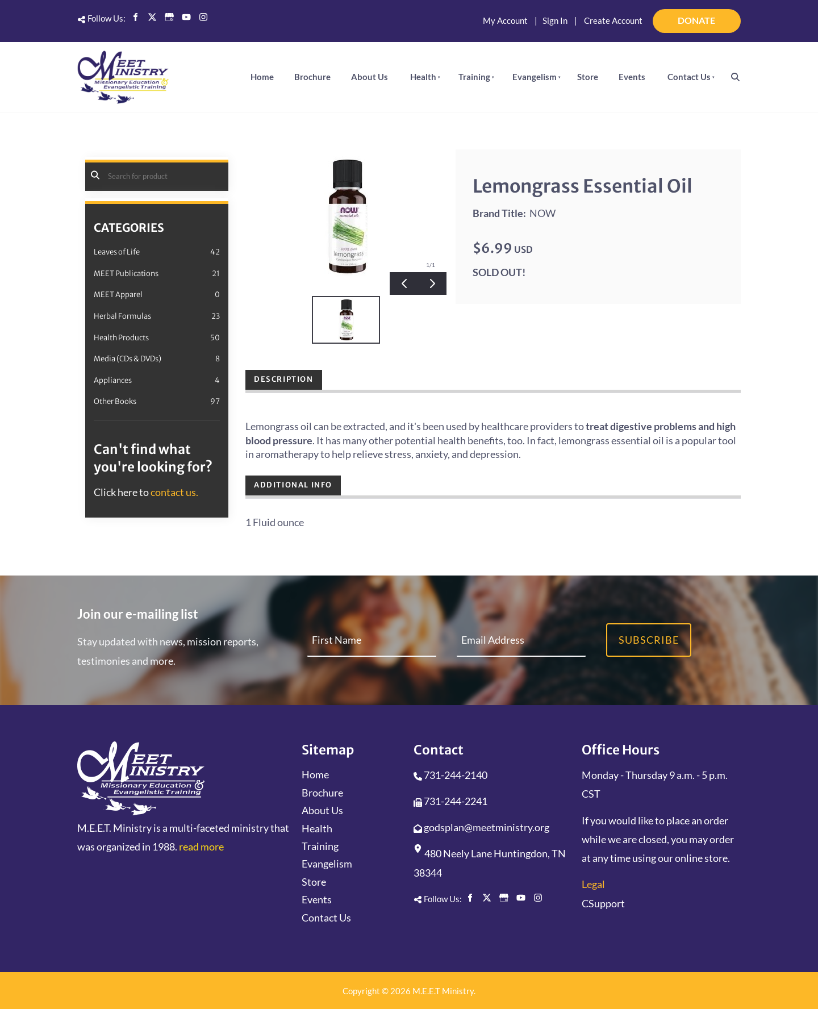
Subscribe (649, 639)
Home (262, 77)
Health (423, 77)
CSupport (603, 903)
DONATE (725, 15)
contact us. (174, 492)
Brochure (312, 77)
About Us (369, 77)
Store (587, 77)
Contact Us (689, 77)
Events (632, 77)
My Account (505, 20)
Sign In (554, 20)
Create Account (613, 20)
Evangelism (534, 77)
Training (474, 77)
